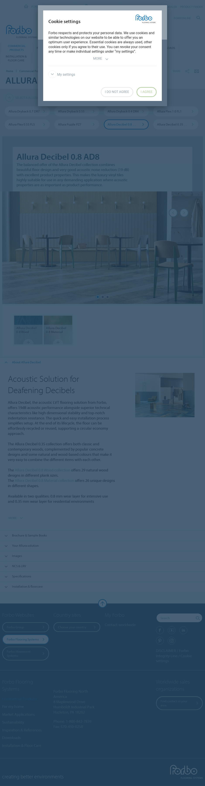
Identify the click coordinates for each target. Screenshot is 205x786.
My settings (61, 74)
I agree (146, 92)
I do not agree (117, 92)
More (101, 59)
